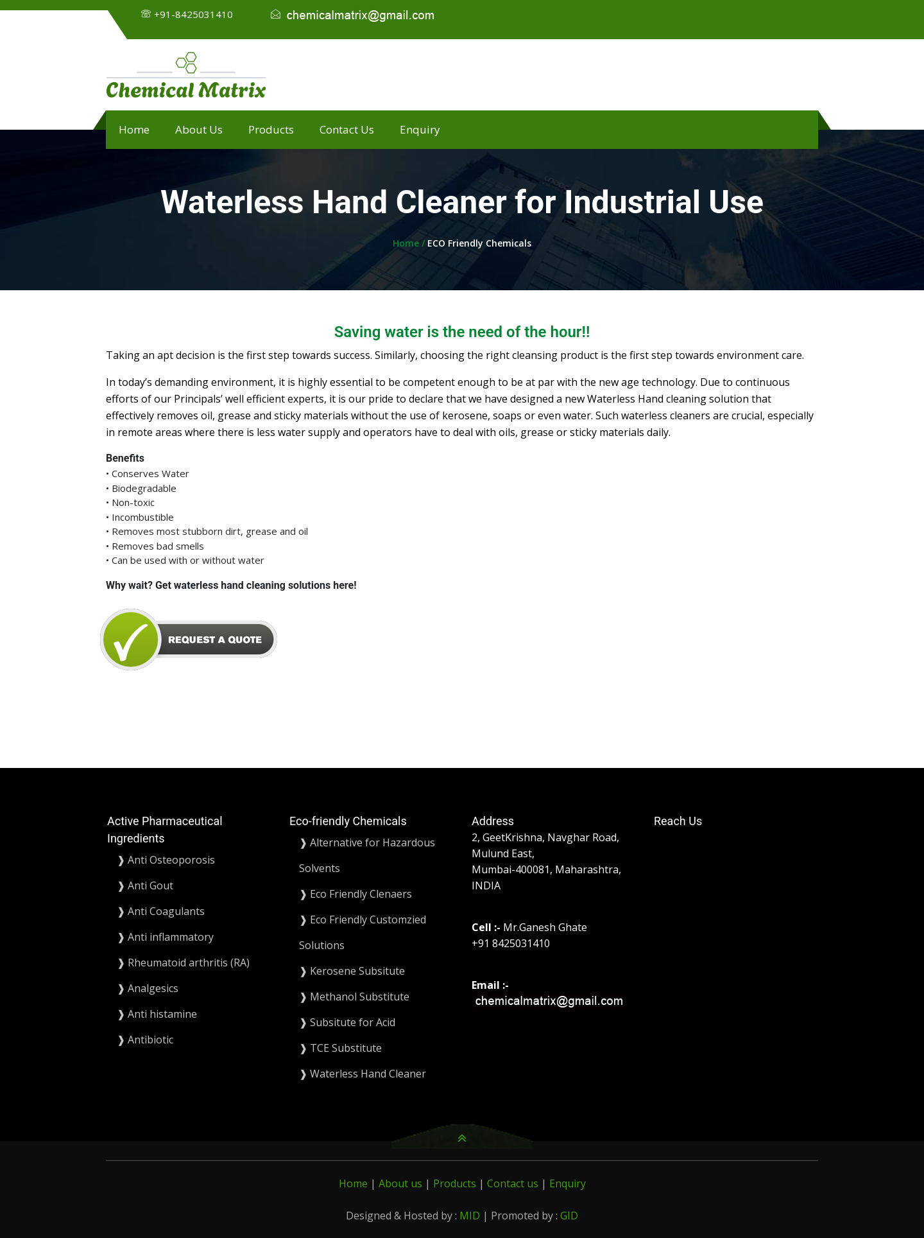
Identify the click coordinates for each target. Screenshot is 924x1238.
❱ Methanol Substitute (354, 997)
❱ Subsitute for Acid (347, 1022)
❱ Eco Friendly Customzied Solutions (362, 932)
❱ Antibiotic (145, 1040)
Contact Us (347, 129)
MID (469, 1215)
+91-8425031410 (193, 14)
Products (271, 129)
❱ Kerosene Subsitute (352, 971)
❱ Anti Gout (145, 885)
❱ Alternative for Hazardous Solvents (367, 855)
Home (134, 129)
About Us (199, 129)
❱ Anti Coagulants (161, 911)
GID (569, 1215)
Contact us (514, 1183)
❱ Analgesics (147, 988)
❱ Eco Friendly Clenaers (355, 894)
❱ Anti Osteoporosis (166, 860)
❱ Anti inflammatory (165, 937)
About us (402, 1183)
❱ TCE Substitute (340, 1048)
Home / (410, 243)
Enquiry (420, 129)
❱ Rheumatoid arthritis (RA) (183, 962)
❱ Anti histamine (157, 1014)
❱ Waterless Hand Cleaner (362, 1074)
